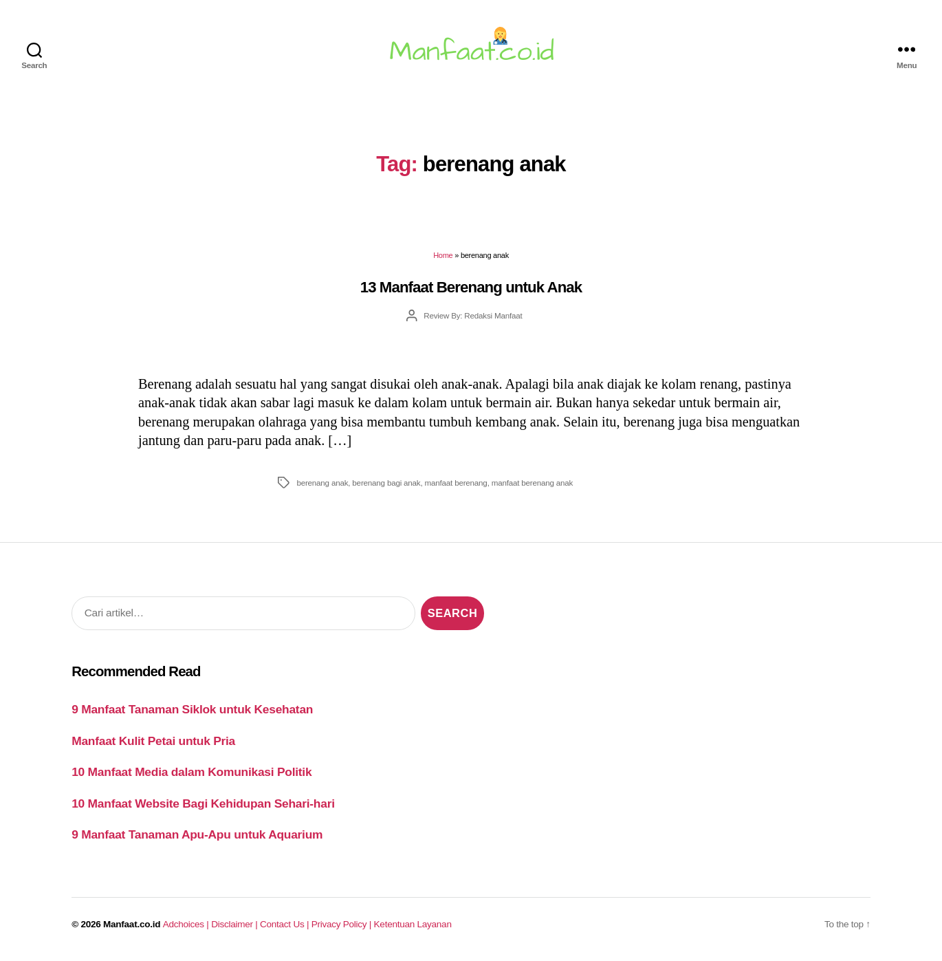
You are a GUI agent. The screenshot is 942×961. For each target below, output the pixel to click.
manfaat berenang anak (532, 482)
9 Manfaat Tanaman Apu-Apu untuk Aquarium (197, 834)
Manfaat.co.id (131, 924)
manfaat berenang (456, 482)
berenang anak (322, 482)
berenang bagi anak (386, 482)
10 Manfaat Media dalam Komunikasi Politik (191, 772)
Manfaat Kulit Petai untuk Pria (153, 741)
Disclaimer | (235, 924)
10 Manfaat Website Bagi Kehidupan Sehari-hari (203, 803)
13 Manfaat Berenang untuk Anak (471, 287)
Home (442, 255)
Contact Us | (285, 924)
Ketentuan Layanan (413, 924)
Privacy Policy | (342, 924)
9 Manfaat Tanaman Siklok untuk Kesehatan (192, 709)
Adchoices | (187, 924)
